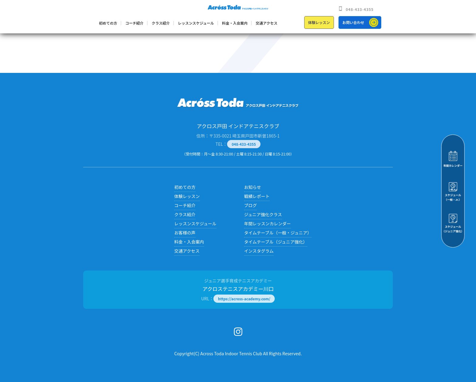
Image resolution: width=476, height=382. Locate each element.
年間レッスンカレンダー (267, 223)
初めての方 (108, 23)
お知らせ (252, 187)
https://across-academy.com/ (244, 298)
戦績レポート (257, 196)
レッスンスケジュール (196, 23)
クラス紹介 (160, 23)
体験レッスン (319, 22)
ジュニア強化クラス (263, 214)
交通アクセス (266, 23)
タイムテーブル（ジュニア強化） (275, 242)
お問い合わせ (353, 22)
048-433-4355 (360, 9)
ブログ (250, 205)
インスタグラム (259, 251)
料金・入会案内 (235, 23)
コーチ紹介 (134, 23)
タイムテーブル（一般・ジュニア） (277, 233)
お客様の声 (184, 233)
